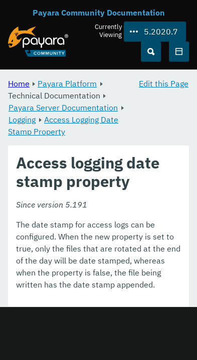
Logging (22, 119)
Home (19, 83)
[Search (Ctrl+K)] (151, 52)
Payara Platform (67, 83)
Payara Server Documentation (63, 107)
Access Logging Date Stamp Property (63, 125)
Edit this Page (163, 83)
